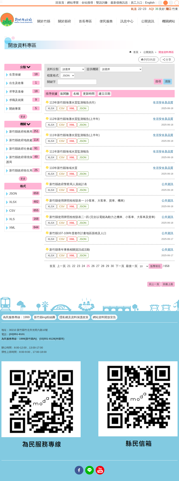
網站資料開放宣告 (104, 317)
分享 (176, 3)
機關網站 (168, 21)
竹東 (175, 8)
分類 (23, 67)
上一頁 (61, 266)
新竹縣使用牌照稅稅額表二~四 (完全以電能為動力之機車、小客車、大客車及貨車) (102, 217)
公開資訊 (147, 21)
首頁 (135, 52)
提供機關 (92, 69)
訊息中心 (126, 21)
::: (1, 1)
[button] (155, 266)
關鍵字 (51, 81)
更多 (22, 116)
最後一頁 (131, 266)
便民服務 (106, 21)
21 (69, 266)
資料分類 (53, 69)
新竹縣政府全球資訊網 (16, 19)
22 (73, 266)
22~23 (142, 8)
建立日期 (104, 93)
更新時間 (89, 93)
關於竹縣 (43, 21)
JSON (82, 108)
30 (112, 266)
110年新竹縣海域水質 (63, 167)
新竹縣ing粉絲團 (44, 317)
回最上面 (168, 284)
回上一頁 (154, 284)
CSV (62, 108)
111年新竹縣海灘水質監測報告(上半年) (74, 135)
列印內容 (149, 59)
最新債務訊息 (119, 2)
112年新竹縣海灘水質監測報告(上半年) (74, 118)
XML (72, 108)
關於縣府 (64, 21)
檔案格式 (53, 75)
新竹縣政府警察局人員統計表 (68, 184)
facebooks (79, 466)
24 (83, 266)
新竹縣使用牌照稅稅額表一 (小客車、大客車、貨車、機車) (86, 200)
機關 (23, 124)
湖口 (168, 8)
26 (93, 266)
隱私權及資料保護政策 (73, 317)
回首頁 (60, 2)
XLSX (51, 108)
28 (102, 266)
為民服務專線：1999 (16, 317)
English (150, 2)
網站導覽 (73, 2)
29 (107, 266)
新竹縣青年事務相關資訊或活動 (69, 249)
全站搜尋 (87, 2)
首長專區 (85, 21)
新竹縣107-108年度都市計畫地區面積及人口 (77, 233)
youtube (100, 466)
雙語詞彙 (102, 2)
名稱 (76, 93)
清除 (168, 81)
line (89, 466)
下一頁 (120, 266)
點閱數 (64, 93)
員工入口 (136, 2)
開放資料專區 (166, 52)
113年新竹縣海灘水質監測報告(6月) (72, 102)
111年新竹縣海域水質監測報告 (69, 151)
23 (78, 266)
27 (97, 266)
